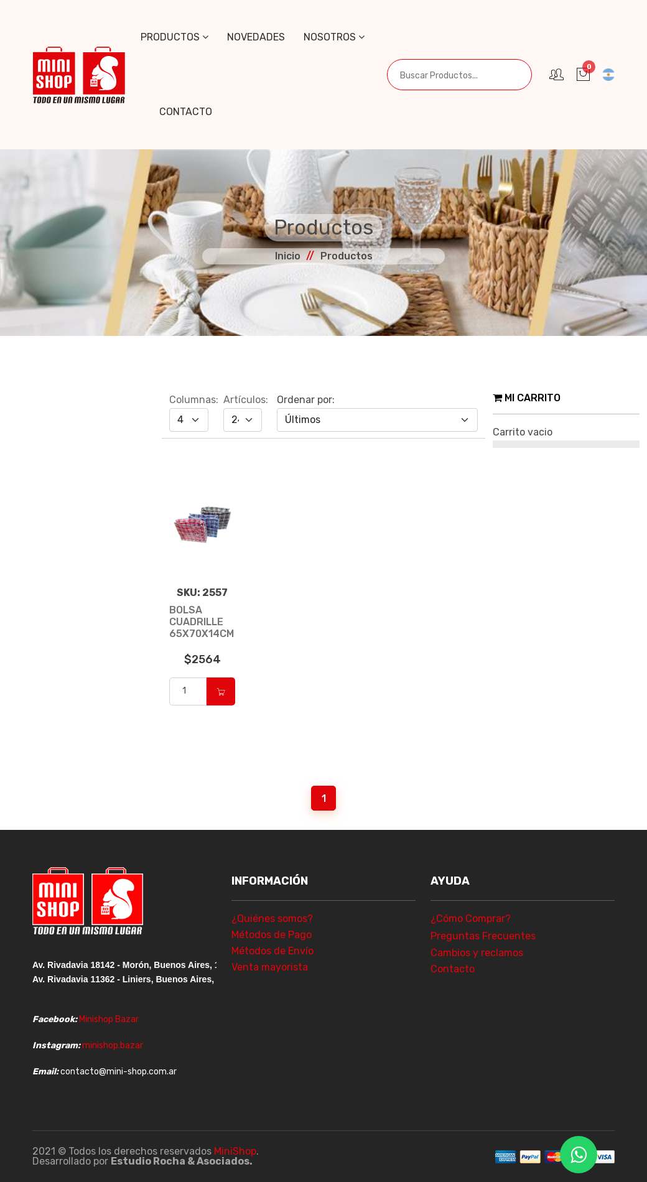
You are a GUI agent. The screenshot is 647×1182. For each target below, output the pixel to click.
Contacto (185, 112)
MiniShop (235, 1151)
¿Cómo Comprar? (471, 918)
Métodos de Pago (271, 935)
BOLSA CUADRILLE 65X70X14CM (201, 622)
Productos (174, 37)
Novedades (256, 37)
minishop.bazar (112, 1045)
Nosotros (334, 37)
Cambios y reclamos (477, 953)
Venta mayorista (269, 967)
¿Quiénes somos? (272, 918)
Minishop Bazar (109, 1019)
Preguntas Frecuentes (483, 936)
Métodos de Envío (272, 951)
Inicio (287, 256)
